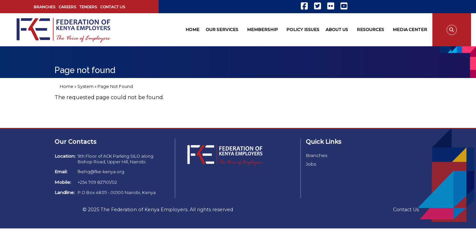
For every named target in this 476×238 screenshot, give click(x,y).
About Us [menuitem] (337, 29)
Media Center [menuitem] (410, 29)
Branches (44, 7)
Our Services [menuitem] (222, 29)
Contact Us (112, 7)
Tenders (88, 7)
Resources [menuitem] (370, 29)
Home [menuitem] (192, 29)
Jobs (311, 164)
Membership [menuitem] (262, 29)
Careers (67, 7)
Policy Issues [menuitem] (302, 29)
